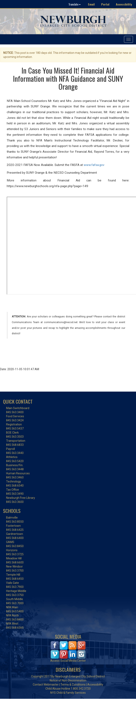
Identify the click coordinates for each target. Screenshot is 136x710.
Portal (105, 4)
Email (91, 4)
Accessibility (124, 4)
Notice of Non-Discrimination (68, 680)
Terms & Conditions (73, 684)
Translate (74, 4)
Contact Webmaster (46, 684)
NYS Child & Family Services (68, 692)
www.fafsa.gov (94, 165)
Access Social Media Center (68, 660)
